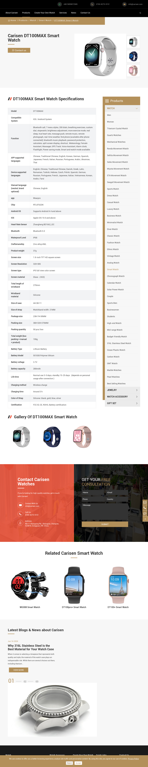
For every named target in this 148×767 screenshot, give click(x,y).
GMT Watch (112, 363)
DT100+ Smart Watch (118, 607)
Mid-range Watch (114, 330)
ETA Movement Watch (116, 175)
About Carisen (12, 13)
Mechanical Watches (116, 142)
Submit (105, 524)
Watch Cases (56, 715)
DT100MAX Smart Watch (66, 20)
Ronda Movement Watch (118, 148)
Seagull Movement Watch (118, 182)
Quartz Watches (114, 135)
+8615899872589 (70, 4)
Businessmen (113, 310)
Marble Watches (114, 370)
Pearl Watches (113, 377)
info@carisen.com (135, 4)
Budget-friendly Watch (117, 336)
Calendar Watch (114, 283)
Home (13, 20)
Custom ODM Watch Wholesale (82, 730)
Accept (78, 763)
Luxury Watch (113, 209)
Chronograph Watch (116, 276)
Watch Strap (56, 724)
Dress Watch (112, 195)
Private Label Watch (83, 740)
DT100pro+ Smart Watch (74, 607)
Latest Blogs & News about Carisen (39, 630)
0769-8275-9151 (103, 4)
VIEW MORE (18, 676)
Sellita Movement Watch (118, 155)
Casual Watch (113, 202)
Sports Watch (113, 189)
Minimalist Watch (115, 222)
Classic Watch (113, 236)
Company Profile (104, 728)
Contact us (20, 50)
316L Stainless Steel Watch (119, 343)
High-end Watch (114, 323)
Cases (76, 745)
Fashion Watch (113, 242)
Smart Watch (45, 20)
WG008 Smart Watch (30, 607)
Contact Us (85, 13)
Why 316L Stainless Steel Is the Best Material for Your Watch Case (30, 651)
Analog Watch (113, 263)
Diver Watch (112, 229)
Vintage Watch (113, 256)
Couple (110, 296)
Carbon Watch (113, 357)
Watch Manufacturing (83, 715)
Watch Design (79, 720)
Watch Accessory (117, 396)
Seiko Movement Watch (117, 162)
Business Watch (114, 216)
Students (111, 316)
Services (63, 13)
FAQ (98, 715)
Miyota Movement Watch (118, 169)
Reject (69, 763)
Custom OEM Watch (82, 724)
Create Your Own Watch (44, 13)
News (73, 13)
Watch (33, 20)
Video (99, 720)
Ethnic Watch (113, 249)
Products (26, 13)
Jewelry (112, 390)
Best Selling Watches (116, 383)
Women (110, 122)
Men (109, 115)
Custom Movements (82, 736)
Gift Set (111, 403)
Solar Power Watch (115, 289)
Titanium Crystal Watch (117, 128)
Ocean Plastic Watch (116, 350)
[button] (15, 687)
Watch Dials (55, 720)
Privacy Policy (133, 759)
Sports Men (112, 303)
